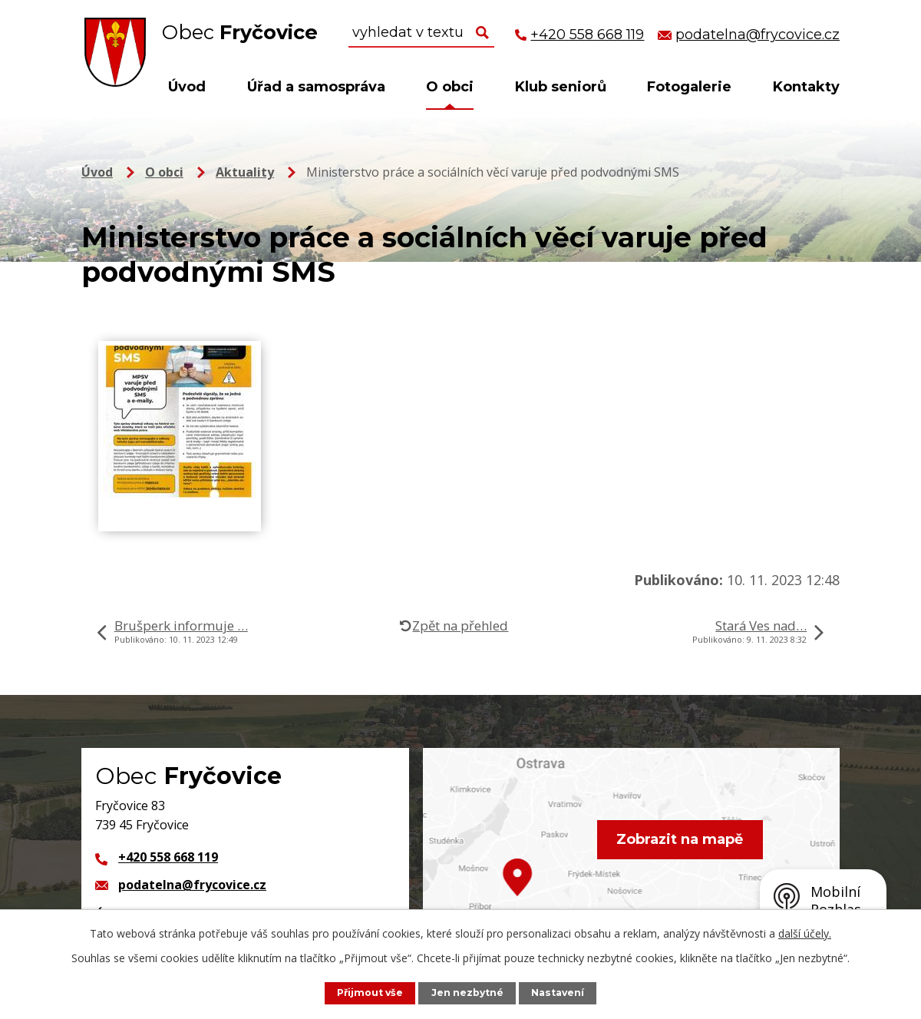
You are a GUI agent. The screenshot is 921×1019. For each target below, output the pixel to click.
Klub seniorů (560, 86)
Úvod (187, 86)
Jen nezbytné (468, 992)
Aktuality (245, 172)
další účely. (804, 933)
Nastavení (559, 992)
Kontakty (806, 86)
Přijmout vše (369, 992)
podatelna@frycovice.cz (192, 884)
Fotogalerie (689, 86)
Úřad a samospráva (316, 86)
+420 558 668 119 (168, 857)
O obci (450, 86)
